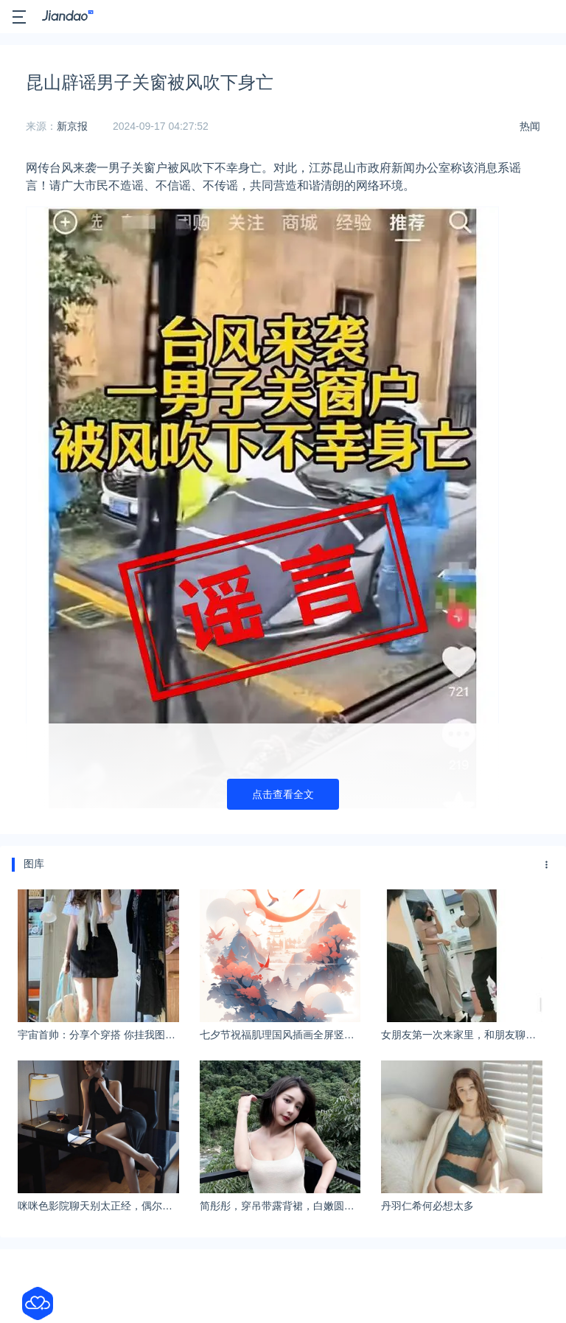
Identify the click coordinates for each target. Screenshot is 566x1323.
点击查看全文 (283, 794)
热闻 (530, 126)
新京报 (72, 126)
